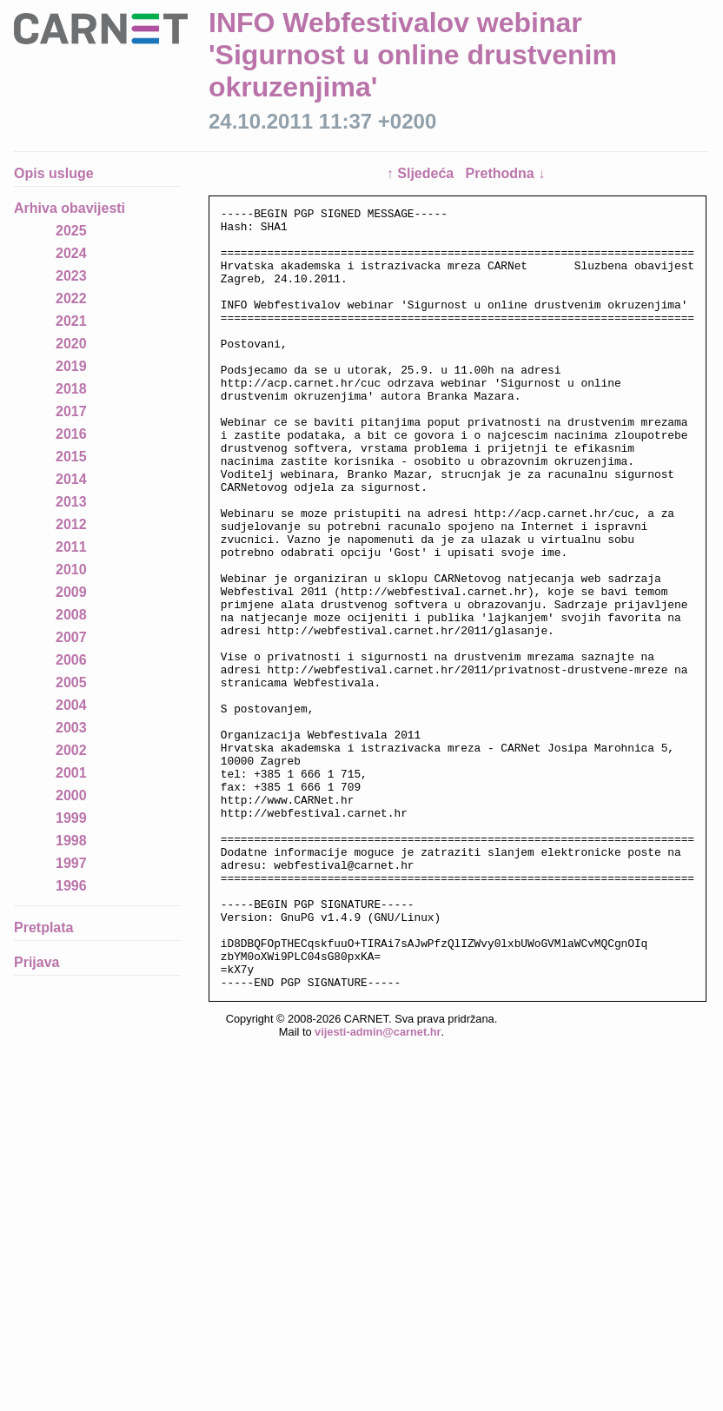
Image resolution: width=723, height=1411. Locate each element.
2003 (71, 727)
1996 (71, 885)
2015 (71, 456)
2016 (71, 434)
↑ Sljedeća (422, 173)
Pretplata (43, 927)
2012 (71, 524)
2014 (71, 479)
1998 (71, 840)
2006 (71, 660)
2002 (71, 750)
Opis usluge (54, 173)
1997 (71, 863)
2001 (71, 772)
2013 (71, 501)
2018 (71, 388)
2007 (71, 637)
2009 (71, 592)
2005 (71, 682)
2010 (71, 569)
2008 (71, 614)
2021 (71, 321)
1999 (71, 818)
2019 (71, 366)
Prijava (36, 962)
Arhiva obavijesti (69, 208)
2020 (71, 343)
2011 (71, 547)
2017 (71, 411)
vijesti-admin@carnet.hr (378, 1188)
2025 (71, 230)
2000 (71, 795)
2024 (71, 253)
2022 (71, 298)
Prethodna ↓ (506, 173)
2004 (71, 705)
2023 (71, 275)
